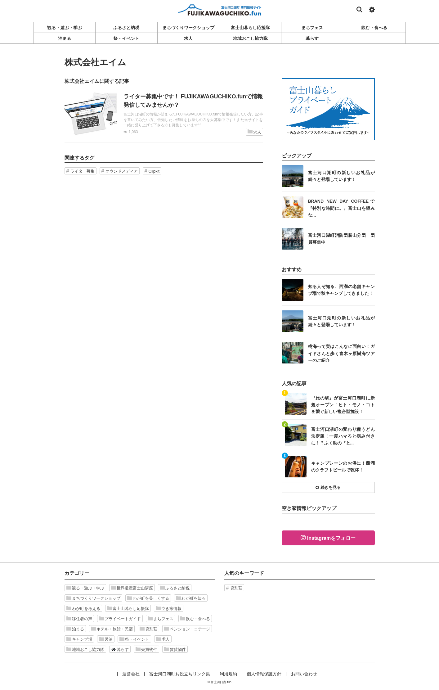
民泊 (106, 639)
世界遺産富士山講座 (132, 587)
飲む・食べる (195, 618)
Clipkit (154, 171)
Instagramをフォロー (331, 538)
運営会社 (131, 674)
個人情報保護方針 (264, 674)
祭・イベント (134, 639)
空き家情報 (168, 608)
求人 (254, 131)
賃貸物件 (175, 649)
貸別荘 (148, 628)
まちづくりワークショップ (93, 598)
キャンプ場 (79, 639)
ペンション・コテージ (187, 628)
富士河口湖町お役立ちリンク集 (179, 674)
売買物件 (146, 649)
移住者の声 (79, 618)
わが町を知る (191, 598)
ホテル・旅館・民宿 (112, 628)
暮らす (120, 649)
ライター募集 (82, 171)
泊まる (75, 628)
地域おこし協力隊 (85, 649)
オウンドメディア (121, 171)
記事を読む (164, 114)
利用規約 (228, 674)
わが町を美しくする (148, 598)
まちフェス (160, 618)
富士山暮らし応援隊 (128, 608)
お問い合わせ (304, 674)
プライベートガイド (120, 618)
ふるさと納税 (175, 587)
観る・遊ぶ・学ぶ (85, 587)
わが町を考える (83, 608)
